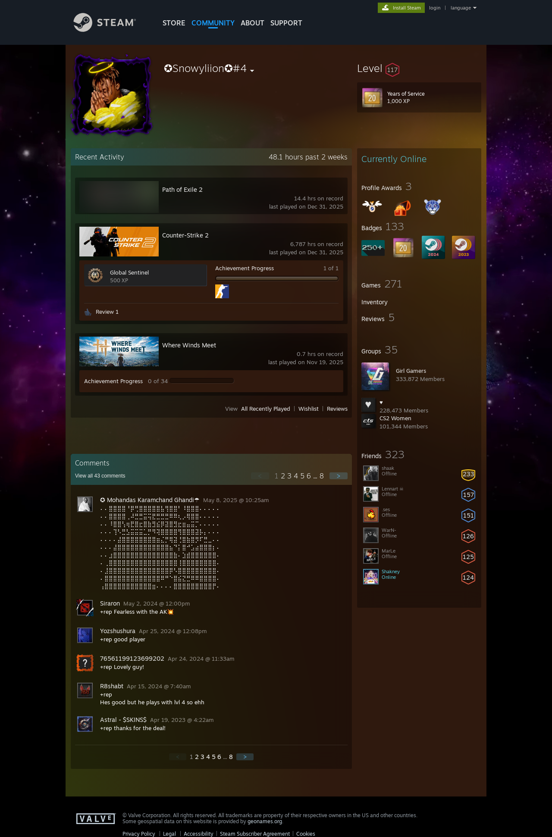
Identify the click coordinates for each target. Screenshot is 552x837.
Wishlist (308, 408)
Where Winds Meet (189, 345)
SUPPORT (286, 23)
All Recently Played (265, 408)
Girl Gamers (411, 370)
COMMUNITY (213, 23)
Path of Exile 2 (182, 189)
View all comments (100, 476)
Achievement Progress (244, 268)
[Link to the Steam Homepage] (111, 29)
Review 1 (107, 311)
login (434, 8)
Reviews (337, 408)
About (252, 23)
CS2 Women (395, 418)
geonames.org (265, 821)
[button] (419, 68)
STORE (174, 23)
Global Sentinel (129, 272)
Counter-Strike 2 (185, 235)
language (461, 8)
